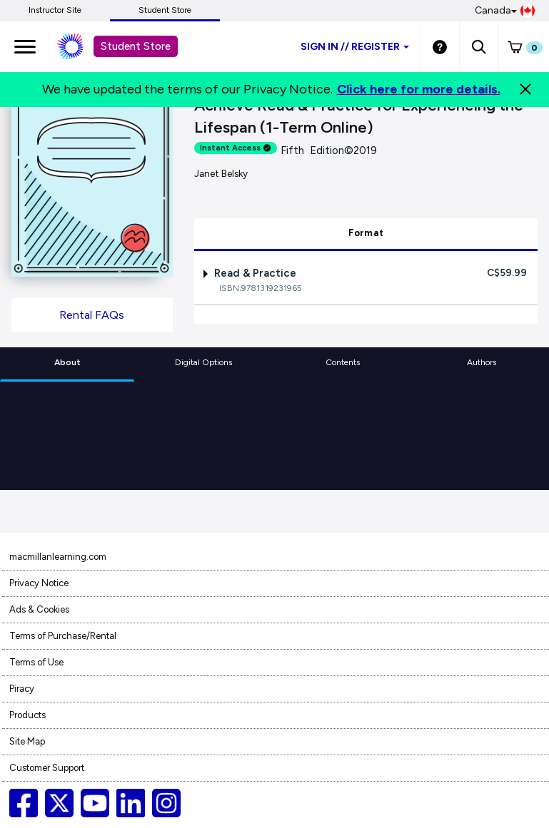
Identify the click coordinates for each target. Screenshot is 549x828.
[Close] (525, 89)
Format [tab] (366, 233)
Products (27, 715)
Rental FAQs (91, 315)
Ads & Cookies (39, 609)
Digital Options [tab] (203, 362)
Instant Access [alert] (235, 148)
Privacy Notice (39, 583)
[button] (478, 46)
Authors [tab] (481, 362)
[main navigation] (25, 46)
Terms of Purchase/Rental (62, 635)
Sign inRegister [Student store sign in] (355, 47)
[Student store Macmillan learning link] (81, 46)
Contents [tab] (343, 362)
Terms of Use (36, 662)
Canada (505, 11)
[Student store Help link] (439, 46)
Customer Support (46, 767)
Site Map (27, 741)
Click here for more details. (418, 89)
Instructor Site (55, 10)
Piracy (21, 688)
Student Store (164, 10)
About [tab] (67, 362)
